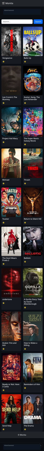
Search (38, 21)
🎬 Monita (7, 3)
